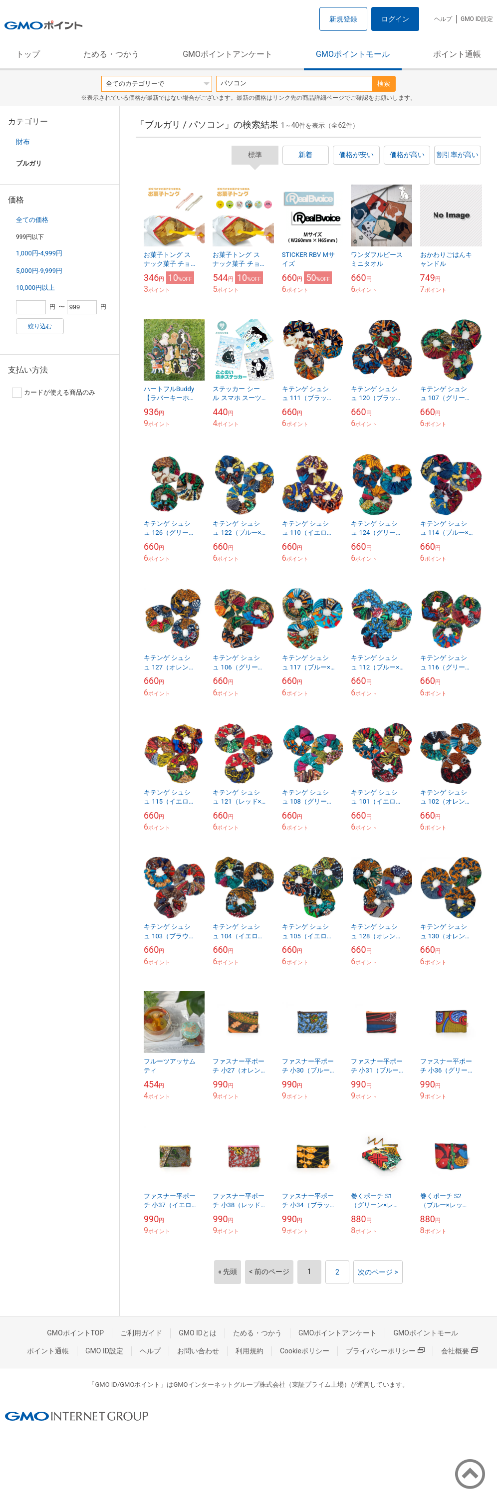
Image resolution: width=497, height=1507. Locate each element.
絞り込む (40, 326)
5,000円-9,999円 (39, 270)
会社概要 (459, 1351)
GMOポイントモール (353, 54)
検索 (383, 83)
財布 (23, 142)
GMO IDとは (198, 1333)
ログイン (395, 19)
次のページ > (378, 1272)
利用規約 (249, 1351)
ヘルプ (443, 18)
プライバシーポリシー (385, 1351)
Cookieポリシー (304, 1351)
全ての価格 (32, 219)
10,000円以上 (35, 287)
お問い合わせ (198, 1351)
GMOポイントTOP (75, 1333)
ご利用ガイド (141, 1333)
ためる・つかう (111, 54)
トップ (28, 54)
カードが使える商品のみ (53, 393)
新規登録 (343, 19)
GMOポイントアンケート (227, 54)
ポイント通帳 (457, 54)
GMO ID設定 (477, 18)
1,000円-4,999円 (39, 253)
